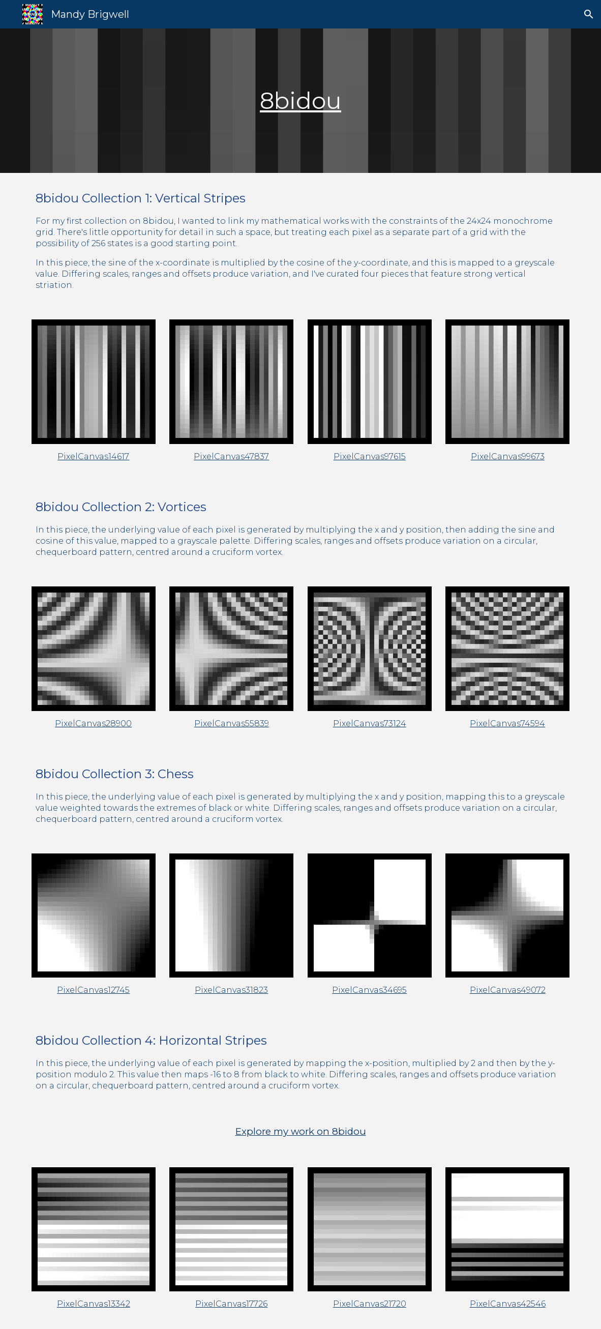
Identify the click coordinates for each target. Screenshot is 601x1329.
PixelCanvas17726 (231, 1304)
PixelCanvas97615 (370, 456)
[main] (301, 101)
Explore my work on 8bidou (300, 1131)
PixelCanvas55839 (231, 723)
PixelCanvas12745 (93, 990)
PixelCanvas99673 (508, 456)
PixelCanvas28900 (93, 723)
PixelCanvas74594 (507, 723)
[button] (589, 14)
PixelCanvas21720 (369, 1304)
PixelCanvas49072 (508, 990)
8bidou (300, 100)
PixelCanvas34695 (369, 990)
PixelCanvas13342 (93, 1304)
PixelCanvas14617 (93, 456)
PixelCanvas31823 (231, 990)
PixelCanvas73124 (369, 723)
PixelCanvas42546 (508, 1304)
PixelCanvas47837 (231, 456)
